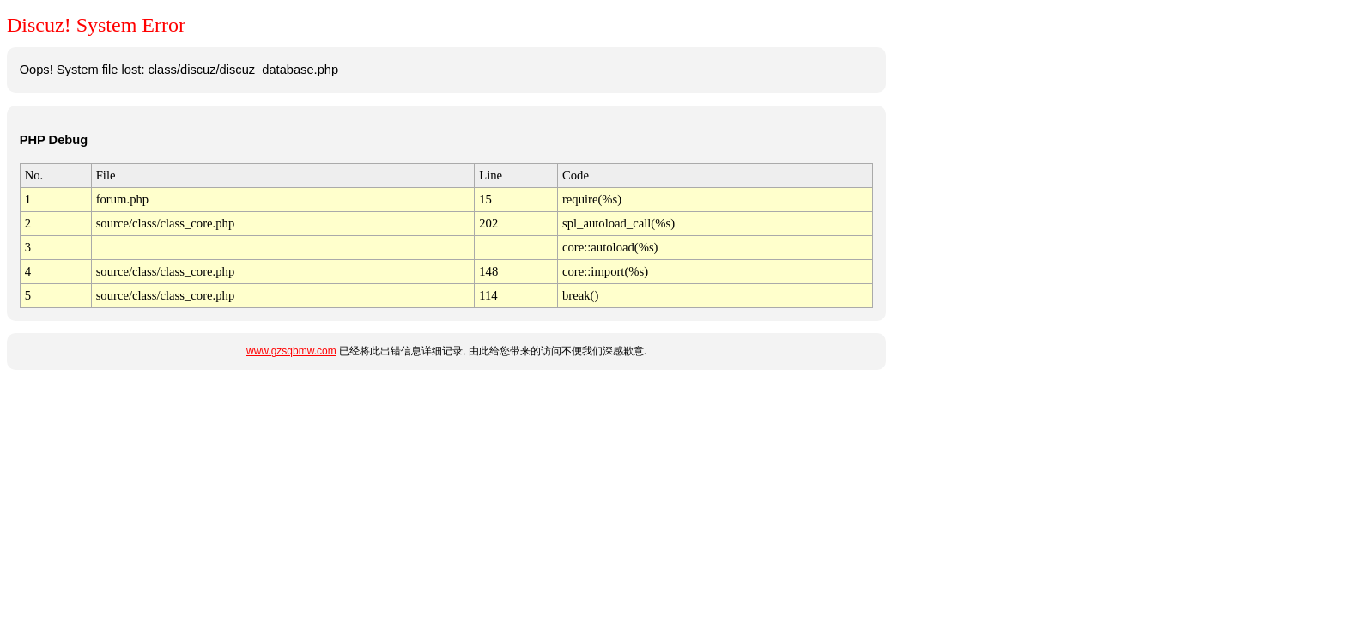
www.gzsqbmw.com (291, 351)
